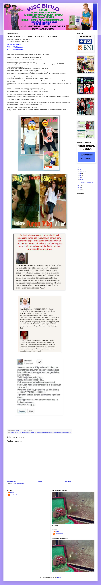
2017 (79, 185)
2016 (79, 187)
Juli (80, 173)
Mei (80, 177)
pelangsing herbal (59, 432)
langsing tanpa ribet (50, 432)
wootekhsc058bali (14, 495)
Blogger (59, 577)
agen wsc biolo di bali (14, 432)
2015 (79, 189)
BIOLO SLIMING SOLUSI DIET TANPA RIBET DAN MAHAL (86, 181)
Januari (81, 179)
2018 (79, 169)
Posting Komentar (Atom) (19, 483)
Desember (82, 171)
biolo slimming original (41, 432)
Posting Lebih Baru (11, 481)
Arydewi (12, 492)
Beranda (40, 481)
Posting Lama (68, 481)
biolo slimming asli (32, 432)
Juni (80, 175)
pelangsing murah (67, 432)
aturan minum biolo (24, 432)
